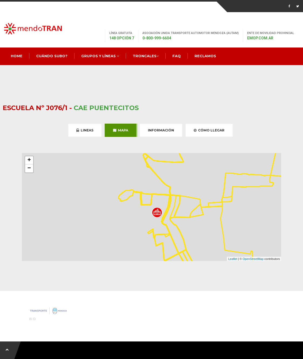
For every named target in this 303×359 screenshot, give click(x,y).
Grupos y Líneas (100, 56)
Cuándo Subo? (51, 56)
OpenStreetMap (253, 258)
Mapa (120, 130)
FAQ (176, 56)
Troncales (146, 56)
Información (161, 130)
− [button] (29, 168)
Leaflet (232, 258)
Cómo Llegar (209, 130)
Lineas (84, 130)
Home (16, 56)
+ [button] (29, 160)
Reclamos (205, 56)
